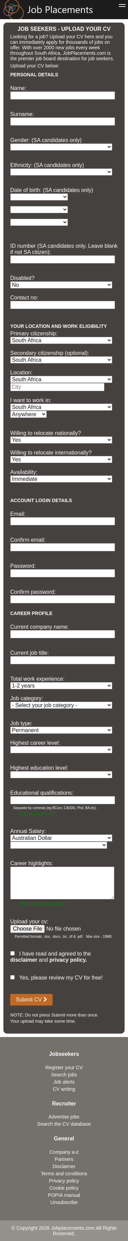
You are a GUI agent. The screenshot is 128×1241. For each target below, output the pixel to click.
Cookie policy (64, 1188)
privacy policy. (68, 960)
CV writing (64, 1089)
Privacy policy (64, 1181)
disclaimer (23, 960)
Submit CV (31, 999)
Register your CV (64, 1067)
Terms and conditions (64, 1173)
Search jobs (64, 1074)
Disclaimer (64, 1166)
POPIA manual (64, 1195)
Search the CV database (64, 1124)
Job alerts (63, 1082)
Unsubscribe (64, 1202)
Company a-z (64, 1152)
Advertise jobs (63, 1117)
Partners (64, 1159)
